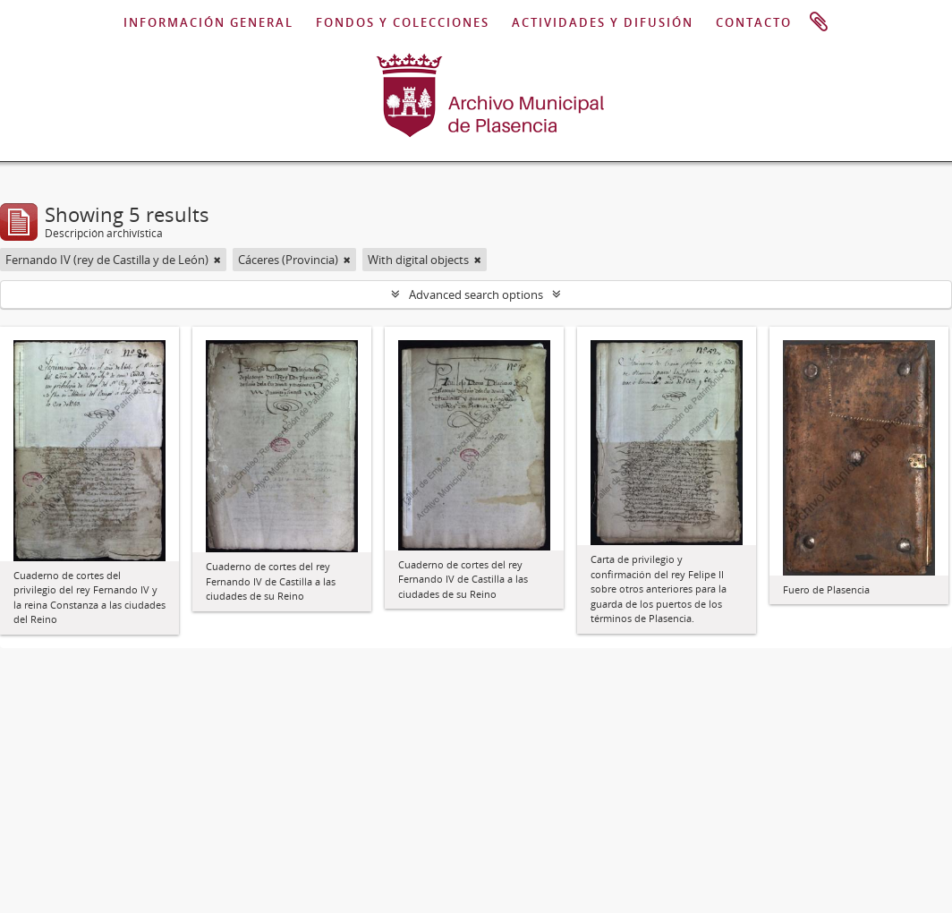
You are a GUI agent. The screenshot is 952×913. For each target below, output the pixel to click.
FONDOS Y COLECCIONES (402, 22)
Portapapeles (818, 22)
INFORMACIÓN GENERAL (208, 22)
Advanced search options (476, 294)
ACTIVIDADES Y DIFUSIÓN (602, 22)
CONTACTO (754, 22)
